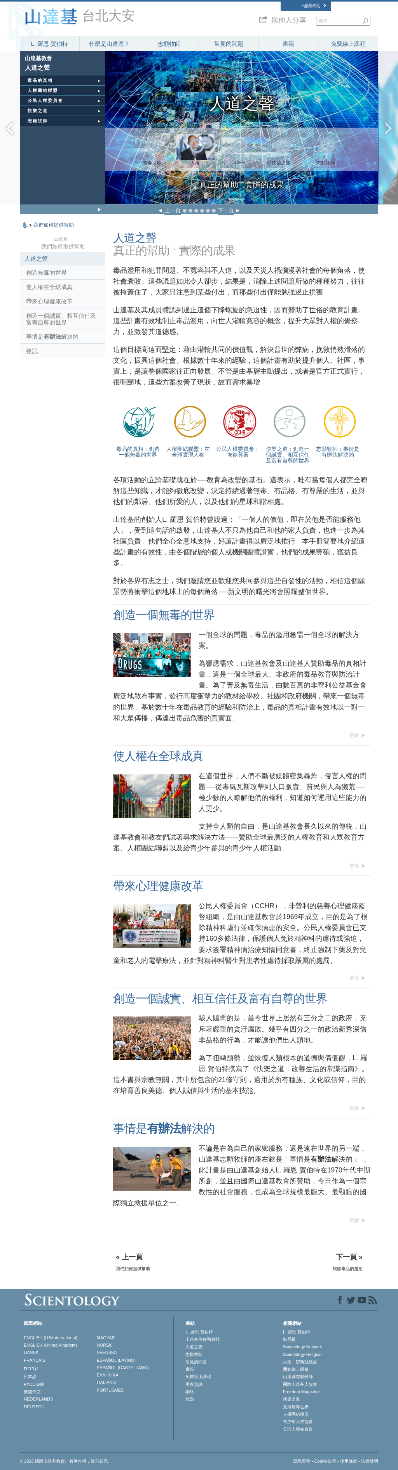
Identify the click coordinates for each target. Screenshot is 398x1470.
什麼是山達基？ (109, 43)
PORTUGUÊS (110, 1390)
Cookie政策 (325, 1461)
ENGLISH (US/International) (50, 1337)
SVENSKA (107, 1352)
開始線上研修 (296, 1369)
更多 (354, 735)
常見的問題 (228, 43)
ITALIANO (106, 1382)
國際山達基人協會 (300, 1384)
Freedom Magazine (301, 1391)
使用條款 (348, 1461)
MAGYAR (106, 1337)
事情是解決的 (52, 336)
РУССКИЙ (34, 1384)
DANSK (31, 1352)
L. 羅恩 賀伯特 (49, 43)
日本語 (30, 1376)
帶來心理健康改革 (49, 301)
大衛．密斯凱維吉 (300, 1361)
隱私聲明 (302, 1461)
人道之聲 (36, 258)
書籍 (288, 43)
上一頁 (172, 210)
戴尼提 (289, 1339)
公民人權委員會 (298, 1429)
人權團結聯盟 (296, 1414)
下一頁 (226, 210)
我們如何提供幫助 (53, 225)
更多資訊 (193, 1384)
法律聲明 (369, 1461)
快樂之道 (281, 163)
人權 (195, 163)
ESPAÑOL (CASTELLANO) (123, 1367)
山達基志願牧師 (298, 1376)
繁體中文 (32, 1391)
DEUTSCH (34, 1406)
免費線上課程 (348, 43)
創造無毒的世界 (46, 272)
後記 (32, 351)
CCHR (238, 162)
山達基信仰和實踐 (202, 1339)
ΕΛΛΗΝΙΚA (108, 1375)
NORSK (104, 1345)
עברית (31, 1368)
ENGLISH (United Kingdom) (50, 1345)
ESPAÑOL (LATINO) (116, 1360)
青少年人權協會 (298, 1421)
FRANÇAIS (34, 1360)
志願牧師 (169, 43)
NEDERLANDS (38, 1399)
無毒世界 (152, 163)
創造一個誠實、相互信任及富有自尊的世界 (61, 319)
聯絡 (189, 1391)
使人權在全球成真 (49, 287)
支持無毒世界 (296, 1406)
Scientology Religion (302, 1354)
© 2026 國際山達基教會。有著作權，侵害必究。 (66, 1461)
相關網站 (314, 5)
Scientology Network (302, 1346)
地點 (189, 1399)
